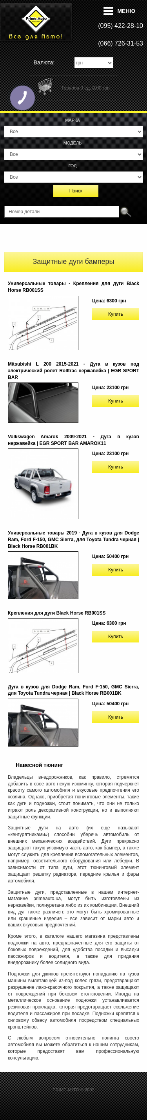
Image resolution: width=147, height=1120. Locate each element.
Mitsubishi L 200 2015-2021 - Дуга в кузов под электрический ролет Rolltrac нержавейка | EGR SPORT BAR (73, 370)
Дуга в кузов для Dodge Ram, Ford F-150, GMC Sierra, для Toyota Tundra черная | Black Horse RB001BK (73, 690)
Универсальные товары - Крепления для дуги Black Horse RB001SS (73, 287)
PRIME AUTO (66, 1089)
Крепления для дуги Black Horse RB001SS (56, 613)
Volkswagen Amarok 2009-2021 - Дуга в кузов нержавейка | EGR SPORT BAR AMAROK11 (73, 440)
